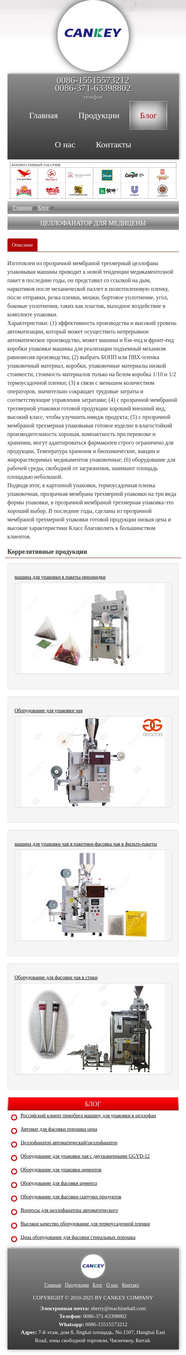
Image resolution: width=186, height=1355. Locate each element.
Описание (22, 245)
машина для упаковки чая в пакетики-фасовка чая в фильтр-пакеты (86, 844)
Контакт (130, 1285)
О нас (112, 1285)
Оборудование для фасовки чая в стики (56, 977)
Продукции (77, 1285)
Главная (22, 208)
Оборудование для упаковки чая (49, 710)
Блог (43, 208)
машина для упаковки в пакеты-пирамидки (60, 577)
